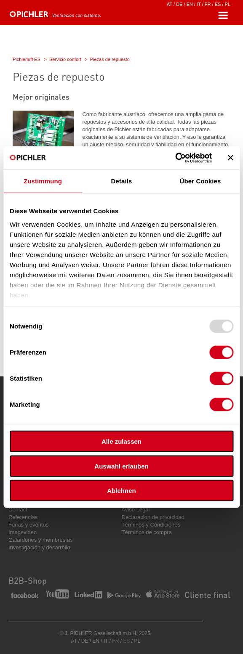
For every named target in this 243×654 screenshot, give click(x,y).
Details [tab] (121, 181)
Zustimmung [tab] (43, 181)
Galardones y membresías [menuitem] (40, 540)
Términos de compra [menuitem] (147, 532)
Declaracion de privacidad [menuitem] (153, 517)
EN (190, 4)
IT (199, 4)
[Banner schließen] (230, 158)
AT (169, 4)
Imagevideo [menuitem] (22, 532)
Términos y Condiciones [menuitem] (151, 525)
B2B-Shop (27, 580)
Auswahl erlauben (121, 465)
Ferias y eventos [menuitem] (28, 525)
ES (218, 4)
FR (208, 4)
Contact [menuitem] (17, 509)
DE (179, 4)
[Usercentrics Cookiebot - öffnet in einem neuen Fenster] (175, 157)
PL (227, 4)
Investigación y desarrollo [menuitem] (39, 547)
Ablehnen (121, 490)
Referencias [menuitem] (22, 517)
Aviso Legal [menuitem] (136, 509)
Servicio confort (65, 59)
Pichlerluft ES (26, 59)
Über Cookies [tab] (200, 181)
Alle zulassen (121, 441)
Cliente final (207, 594)
